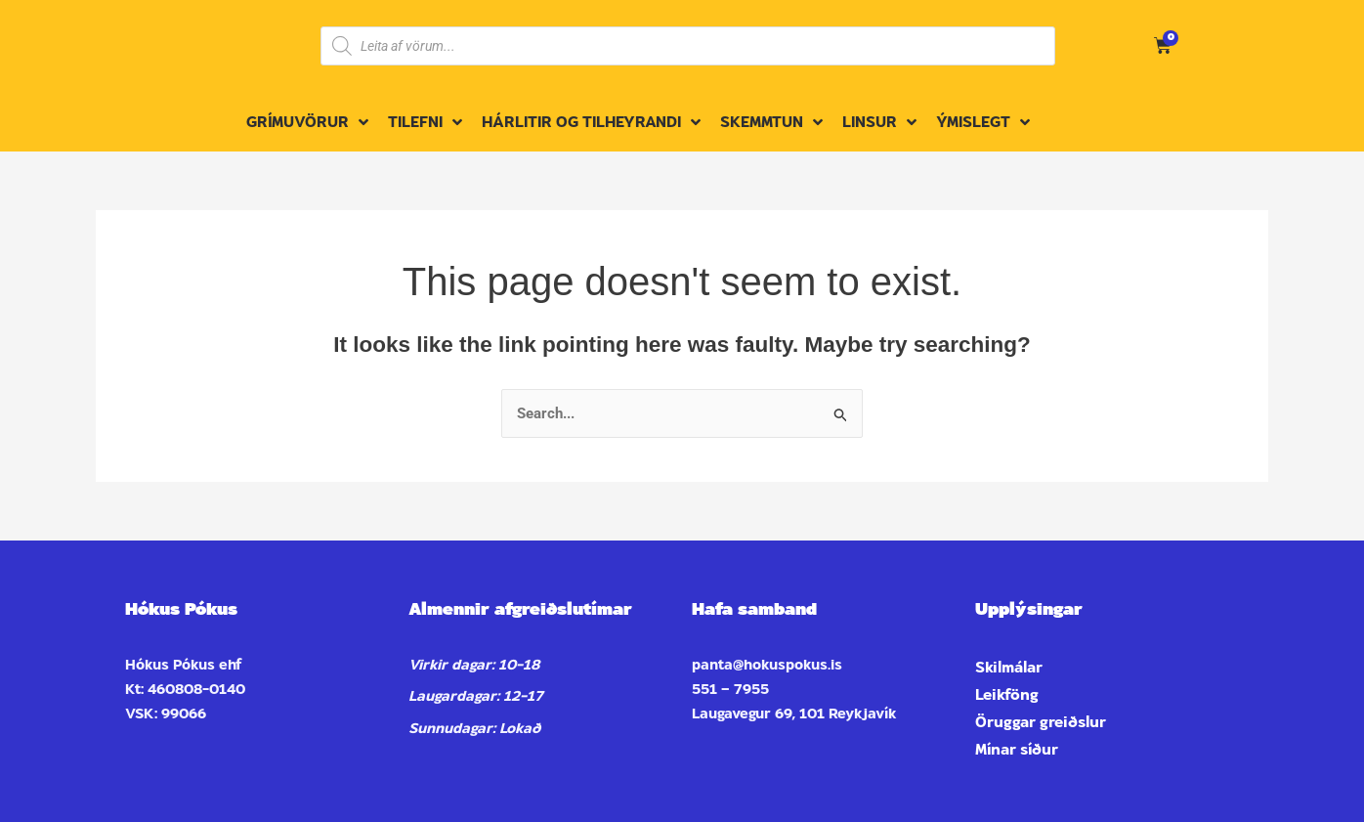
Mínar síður (1016, 749)
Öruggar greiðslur (1040, 722)
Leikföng (1007, 695)
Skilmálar (1009, 667)
